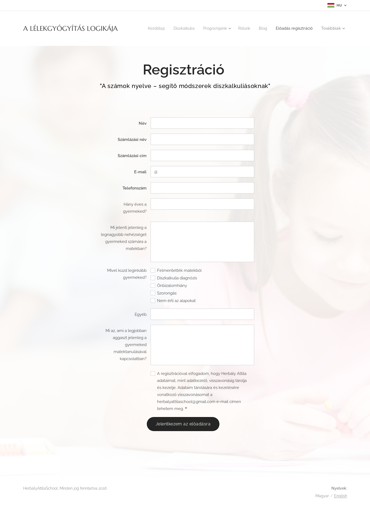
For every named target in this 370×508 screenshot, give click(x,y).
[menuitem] (150, 28)
